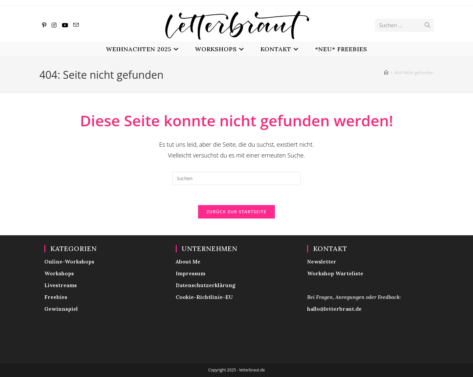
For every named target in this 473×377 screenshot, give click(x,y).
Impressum (190, 273)
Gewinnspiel (61, 308)
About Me (188, 261)
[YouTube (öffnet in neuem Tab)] (65, 25)
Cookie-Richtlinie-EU (204, 297)
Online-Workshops (69, 261)
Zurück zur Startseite (237, 212)
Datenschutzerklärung (206, 285)
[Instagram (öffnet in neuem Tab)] (54, 25)
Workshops (59, 273)
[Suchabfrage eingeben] (236, 178)
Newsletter (321, 261)
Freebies (55, 297)
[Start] (386, 72)
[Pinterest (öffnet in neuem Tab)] (44, 25)
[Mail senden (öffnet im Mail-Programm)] (76, 25)
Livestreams (60, 285)
